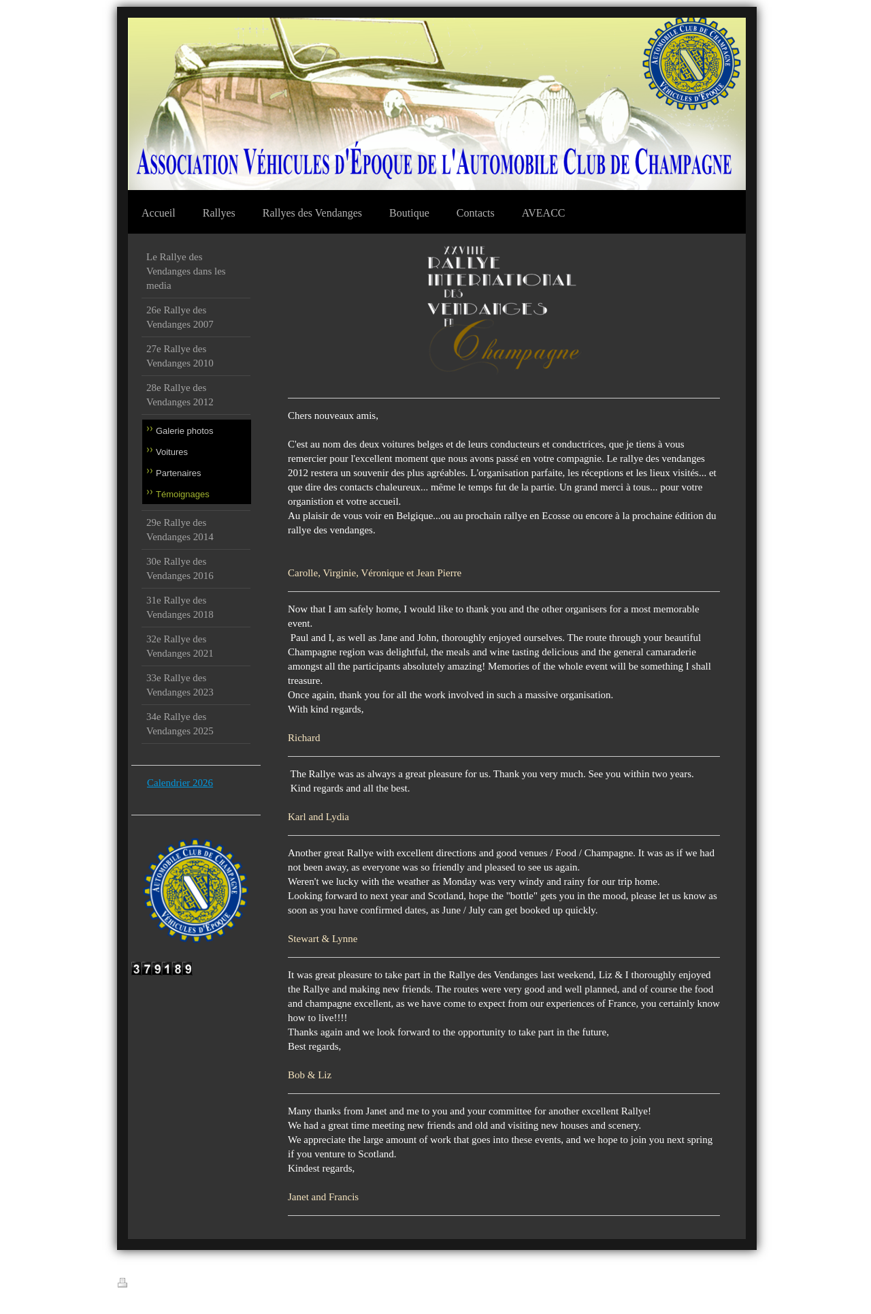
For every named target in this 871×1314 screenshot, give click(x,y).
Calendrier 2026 (180, 782)
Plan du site (221, 1284)
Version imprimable (157, 1283)
